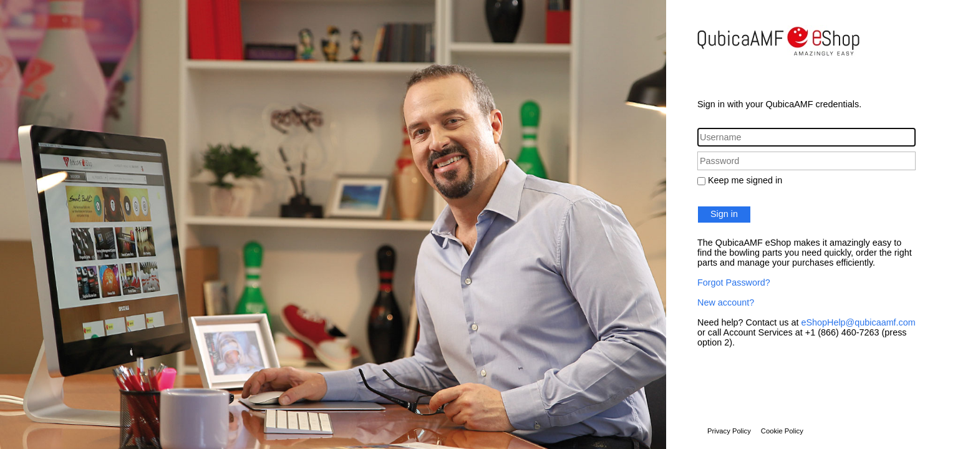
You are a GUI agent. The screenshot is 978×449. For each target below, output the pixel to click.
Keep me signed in (745, 180)
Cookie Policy (782, 431)
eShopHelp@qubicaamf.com (858, 322)
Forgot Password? (733, 282)
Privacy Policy (729, 431)
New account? (725, 302)
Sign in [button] (724, 214)
